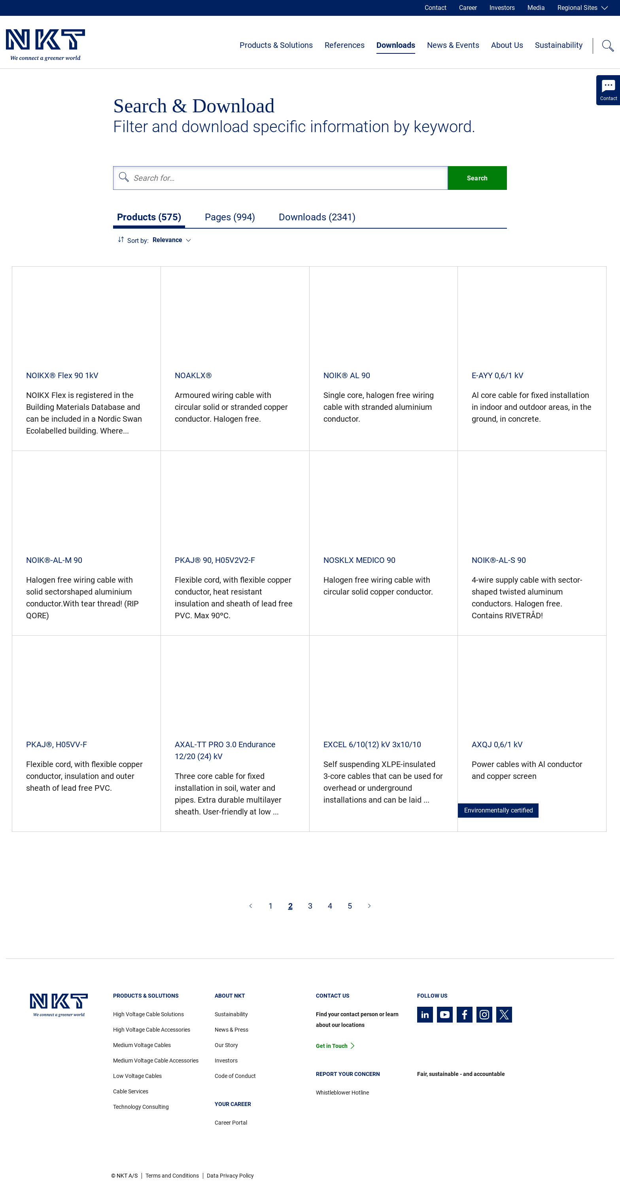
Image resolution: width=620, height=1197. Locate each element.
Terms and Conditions (172, 1175)
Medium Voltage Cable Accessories (155, 1060)
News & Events (453, 45)
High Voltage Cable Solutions (148, 1014)
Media (536, 7)
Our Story (226, 1045)
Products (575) (149, 217)
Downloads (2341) (317, 217)
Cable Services (130, 1091)
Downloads (395, 45)
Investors (502, 7)
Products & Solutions (276, 45)
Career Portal (231, 1122)
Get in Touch (332, 1046)
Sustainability (558, 45)
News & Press (231, 1030)
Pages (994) (230, 217)
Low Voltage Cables (137, 1076)
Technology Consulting (141, 1107)
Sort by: (138, 240)
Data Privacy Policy (230, 1175)
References (345, 45)
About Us (507, 45)
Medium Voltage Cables (142, 1045)
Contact (435, 7)
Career (468, 7)
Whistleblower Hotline (342, 1092)
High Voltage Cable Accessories (151, 1030)
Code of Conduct (235, 1076)
